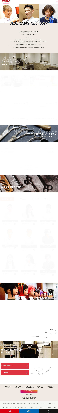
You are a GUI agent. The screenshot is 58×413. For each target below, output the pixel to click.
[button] (57, 2)
